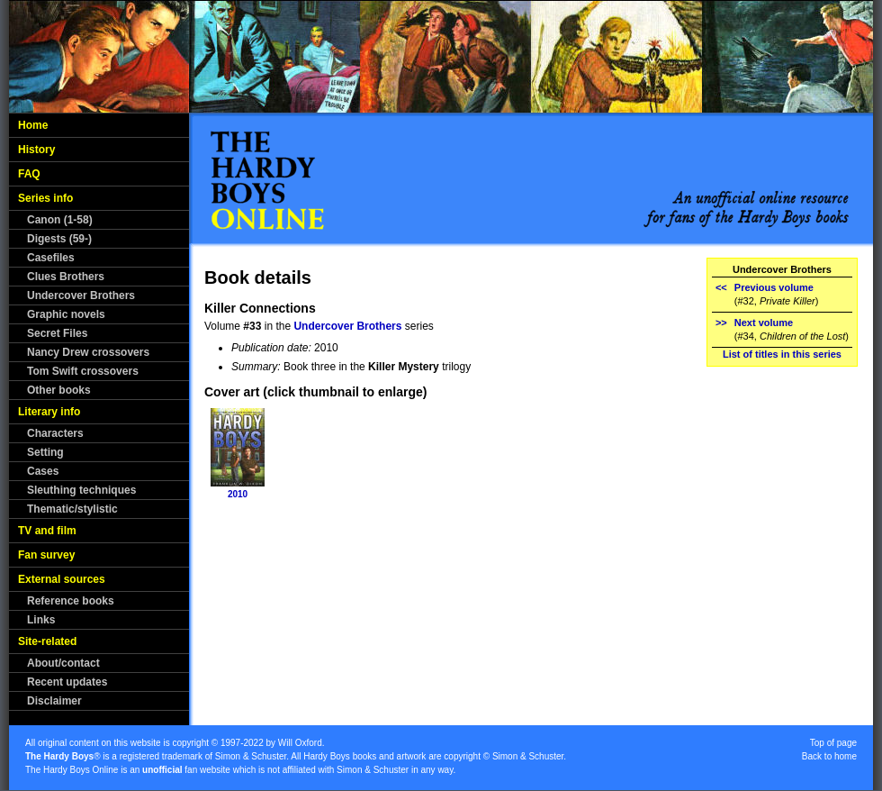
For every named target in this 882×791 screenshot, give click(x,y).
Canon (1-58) (60, 220)
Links (41, 620)
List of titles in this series (782, 354)
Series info (45, 198)
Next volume (763, 322)
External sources (61, 579)
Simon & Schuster (250, 756)
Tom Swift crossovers (83, 371)
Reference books (70, 601)
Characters (55, 433)
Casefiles (51, 257)
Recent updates (67, 682)
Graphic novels (66, 314)
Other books (59, 390)
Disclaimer (54, 701)
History (36, 149)
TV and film (47, 530)
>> (721, 322)
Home (33, 125)
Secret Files (57, 333)
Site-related (47, 641)
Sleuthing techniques (81, 490)
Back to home (829, 756)
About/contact (63, 663)
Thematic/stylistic (72, 509)
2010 (238, 494)
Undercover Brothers (81, 295)
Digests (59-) (59, 238)
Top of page (833, 743)
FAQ (29, 174)
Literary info (49, 411)
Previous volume (774, 287)
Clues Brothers (65, 276)
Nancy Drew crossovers (88, 352)
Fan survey (46, 555)
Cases (42, 471)
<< (721, 287)
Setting (45, 452)
